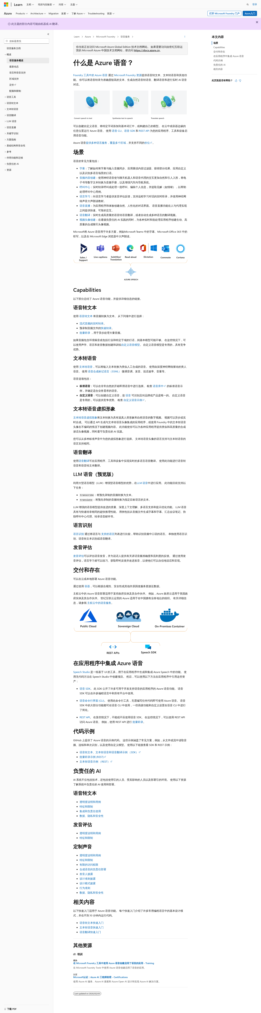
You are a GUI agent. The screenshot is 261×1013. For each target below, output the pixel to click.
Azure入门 (250, 13)
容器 (87, 586)
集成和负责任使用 (90, 811)
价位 (147, 142)
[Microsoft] (6, 4)
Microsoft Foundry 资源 (128, 75)
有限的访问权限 (89, 864)
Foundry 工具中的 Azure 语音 (90, 75)
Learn (77, 36)
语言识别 (78, 534)
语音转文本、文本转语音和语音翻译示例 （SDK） (109, 752)
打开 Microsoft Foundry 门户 (224, 13)
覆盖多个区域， (119, 142)
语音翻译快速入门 (90, 932)
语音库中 (158, 386)
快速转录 (106, 328)
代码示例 (218, 60)
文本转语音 (86, 366)
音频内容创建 (88, 177)
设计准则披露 (88, 878)
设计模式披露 (88, 883)
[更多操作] (185, 36)
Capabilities (219, 47)
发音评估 (78, 556)
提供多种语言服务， (98, 142)
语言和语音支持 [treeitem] (17, 72)
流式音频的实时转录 (92, 323)
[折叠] (48, 34)
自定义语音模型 (130, 344)
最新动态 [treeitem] (14, 66)
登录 (254, 4)
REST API (144, 130)
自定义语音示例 (133, 400)
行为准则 (85, 888)
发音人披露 (86, 874)
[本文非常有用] (236, 81)
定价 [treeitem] (11, 84)
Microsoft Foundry (105, 36)
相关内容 (218, 69)
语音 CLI (117, 130)
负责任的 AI (219, 64)
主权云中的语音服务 (99, 603)
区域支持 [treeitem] (14, 78)
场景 (215, 42)
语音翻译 (85, 215)
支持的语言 (108, 534)
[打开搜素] (247, 4)
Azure (88, 36)
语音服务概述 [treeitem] (16, 60)
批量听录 (85, 332)
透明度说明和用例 (90, 802)
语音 (128, 395)
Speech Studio (81, 672)
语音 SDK (129, 130)
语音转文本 (86, 316)
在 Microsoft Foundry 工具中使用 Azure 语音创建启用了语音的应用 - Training (113, 963)
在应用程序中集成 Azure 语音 (228, 56)
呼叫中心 (85, 187)
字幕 (82, 168)
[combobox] (26, 41)
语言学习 (85, 196)
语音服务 (125, 36)
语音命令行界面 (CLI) (92, 700)
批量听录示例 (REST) (92, 757)
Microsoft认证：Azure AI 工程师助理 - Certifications (100, 977)
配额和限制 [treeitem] (15, 90)
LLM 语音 (142, 483)
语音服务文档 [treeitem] (14, 48)
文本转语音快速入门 (92, 927)
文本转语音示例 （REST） (95, 761)
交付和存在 (219, 51)
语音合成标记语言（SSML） (104, 371)
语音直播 (85, 205)
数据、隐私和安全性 (92, 815)
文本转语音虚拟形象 (85, 417)
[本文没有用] (240, 81)
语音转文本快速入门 (92, 922)
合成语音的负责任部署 (93, 869)
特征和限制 (86, 806)
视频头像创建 (88, 219)
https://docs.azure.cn (147, 50)
